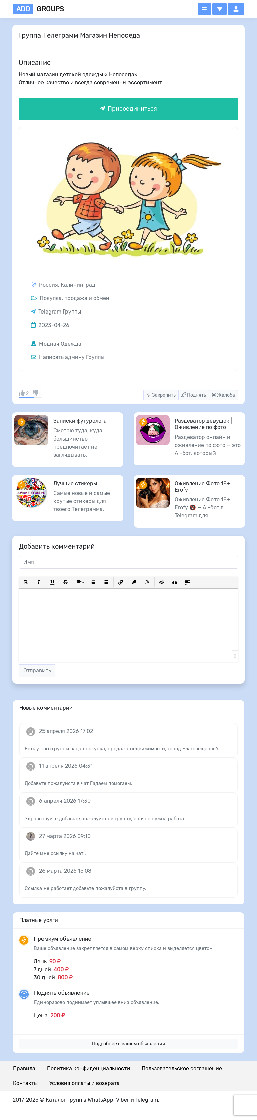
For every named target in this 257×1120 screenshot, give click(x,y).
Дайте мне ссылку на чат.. (55, 853)
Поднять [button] (193, 395)
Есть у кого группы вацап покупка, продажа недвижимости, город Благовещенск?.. (123, 749)
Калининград (78, 285)
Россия (48, 285)
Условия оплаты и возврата (84, 1083)
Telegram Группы (59, 311)
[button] (219, 9)
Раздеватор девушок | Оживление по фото (203, 424)
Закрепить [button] (161, 395)
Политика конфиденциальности (88, 1068)
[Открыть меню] (204, 9)
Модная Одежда (56, 344)
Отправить (37, 670)
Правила (24, 1068)
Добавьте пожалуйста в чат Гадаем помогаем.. (79, 783)
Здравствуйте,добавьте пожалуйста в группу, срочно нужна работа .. (106, 819)
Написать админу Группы (67, 357)
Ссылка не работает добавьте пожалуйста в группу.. (86, 888)
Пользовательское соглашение (182, 1068)
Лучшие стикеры (75, 483)
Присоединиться (128, 108)
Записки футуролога (80, 421)
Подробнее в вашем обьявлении (128, 1044)
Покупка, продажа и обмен (70, 298)
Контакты (25, 1083)
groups (38, 9)
